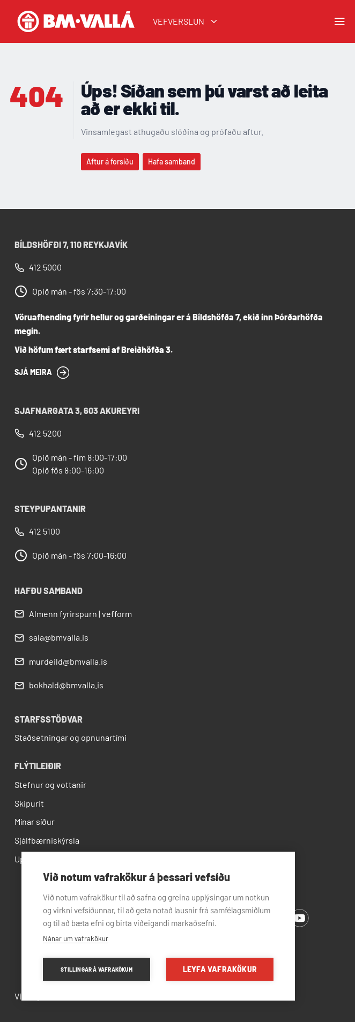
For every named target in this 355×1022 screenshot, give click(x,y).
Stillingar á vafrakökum (96, 969)
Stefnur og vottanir (50, 784)
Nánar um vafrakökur (75, 938)
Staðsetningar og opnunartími (70, 737)
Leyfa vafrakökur (220, 969)
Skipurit (29, 803)
